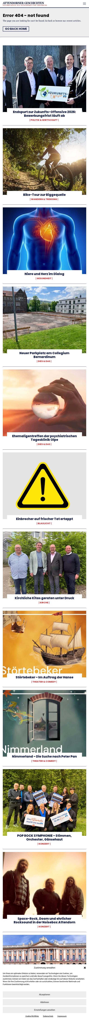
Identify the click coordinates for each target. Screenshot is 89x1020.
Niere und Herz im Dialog (44, 274)
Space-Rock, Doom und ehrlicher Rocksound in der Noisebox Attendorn (44, 920)
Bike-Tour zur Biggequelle (44, 195)
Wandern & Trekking (44, 199)
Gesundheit (44, 278)
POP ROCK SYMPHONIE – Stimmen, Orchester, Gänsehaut (44, 838)
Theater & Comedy (44, 682)
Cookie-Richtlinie (32, 1016)
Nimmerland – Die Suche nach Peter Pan (44, 756)
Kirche (44, 603)
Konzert (44, 844)
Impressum (62, 1016)
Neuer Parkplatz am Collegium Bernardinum (44, 355)
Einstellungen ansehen (44, 1010)
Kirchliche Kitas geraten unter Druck (44, 598)
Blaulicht (44, 523)
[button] (84, 967)
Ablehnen (44, 1002)
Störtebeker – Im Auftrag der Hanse (44, 677)
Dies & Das (44, 361)
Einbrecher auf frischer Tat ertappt (44, 519)
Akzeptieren (44, 994)
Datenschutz (48, 1016)
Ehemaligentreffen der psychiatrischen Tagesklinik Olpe (44, 438)
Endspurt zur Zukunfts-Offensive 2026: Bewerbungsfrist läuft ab (44, 114)
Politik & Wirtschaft (44, 120)
